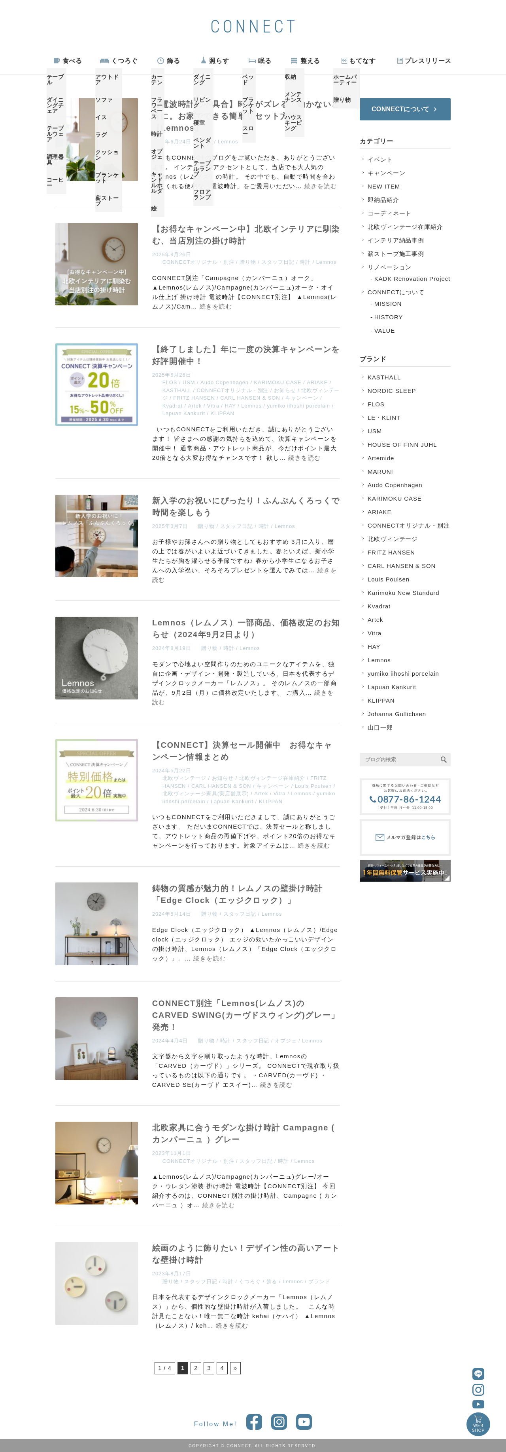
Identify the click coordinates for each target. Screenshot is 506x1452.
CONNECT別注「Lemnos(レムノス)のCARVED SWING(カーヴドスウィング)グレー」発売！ (246, 1015)
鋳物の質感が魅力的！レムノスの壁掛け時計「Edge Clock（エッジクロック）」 (237, 894)
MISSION (388, 303)
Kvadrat (172, 406)
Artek (195, 406)
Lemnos (228, 142)
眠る (265, 60)
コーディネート (390, 213)
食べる (72, 60)
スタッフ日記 (277, 262)
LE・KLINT (384, 417)
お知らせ (285, 390)
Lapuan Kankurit (183, 413)
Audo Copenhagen (224, 382)
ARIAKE (317, 382)
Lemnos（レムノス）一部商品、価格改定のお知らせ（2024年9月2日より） (246, 628)
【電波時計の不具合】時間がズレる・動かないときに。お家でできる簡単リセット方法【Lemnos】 (246, 116)
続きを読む (320, 186)
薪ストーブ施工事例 (396, 253)
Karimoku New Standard (403, 592)
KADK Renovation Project (412, 278)
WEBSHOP (478, 1428)
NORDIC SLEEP (392, 390)
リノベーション (390, 267)
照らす (219, 60)
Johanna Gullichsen (397, 714)
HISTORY (388, 317)
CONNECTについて (396, 292)
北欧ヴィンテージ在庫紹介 (272, 778)
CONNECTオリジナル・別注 (198, 262)
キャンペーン (301, 398)
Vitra (213, 406)
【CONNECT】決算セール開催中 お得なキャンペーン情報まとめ (242, 751)
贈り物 (248, 262)
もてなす (362, 60)
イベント (380, 159)
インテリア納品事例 (396, 240)
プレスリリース (428, 60)
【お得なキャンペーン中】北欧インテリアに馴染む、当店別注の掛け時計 (246, 235)
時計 (206, 142)
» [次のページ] (235, 1367)
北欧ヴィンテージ (184, 778)
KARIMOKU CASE (278, 382)
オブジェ (286, 1041)
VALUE (384, 330)
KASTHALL (176, 390)
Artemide (381, 458)
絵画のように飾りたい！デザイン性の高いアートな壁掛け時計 (246, 1254)
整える (310, 60)
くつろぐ (124, 60)
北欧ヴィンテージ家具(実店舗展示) (205, 794)
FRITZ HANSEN (194, 398)
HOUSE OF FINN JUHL (402, 444)
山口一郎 (380, 727)
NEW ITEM (384, 186)
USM (189, 382)
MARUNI (380, 471)
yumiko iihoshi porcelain (298, 406)
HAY (230, 406)
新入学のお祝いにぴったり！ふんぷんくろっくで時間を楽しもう (246, 506)
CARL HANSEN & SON (250, 398)
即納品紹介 (383, 199)
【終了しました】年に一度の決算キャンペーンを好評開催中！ (246, 355)
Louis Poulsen (313, 786)
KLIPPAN (222, 413)
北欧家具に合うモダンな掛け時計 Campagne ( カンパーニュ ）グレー (243, 1133)
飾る (173, 60)
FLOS (169, 382)
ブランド (319, 1281)
